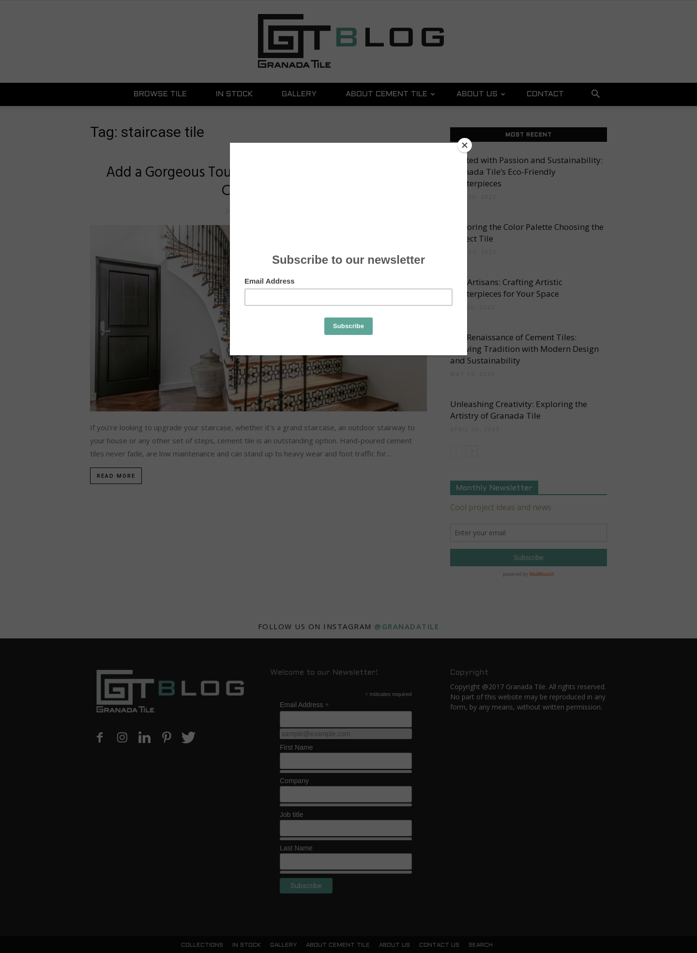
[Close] (464, 145)
